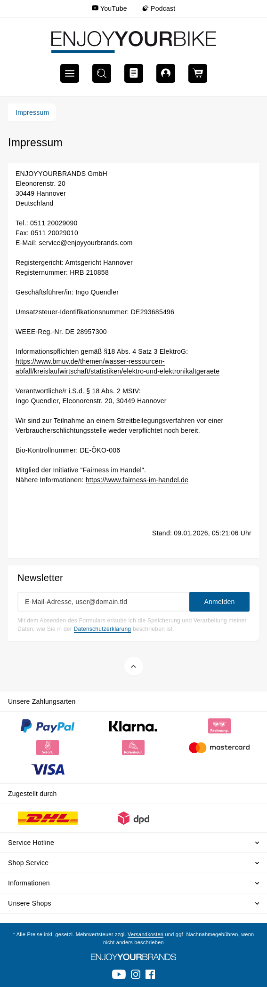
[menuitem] (109, 9)
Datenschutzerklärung (102, 629)
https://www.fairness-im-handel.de (137, 480)
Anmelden (219, 601)
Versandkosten (145, 934)
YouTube (109, 8)
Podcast (159, 8)
